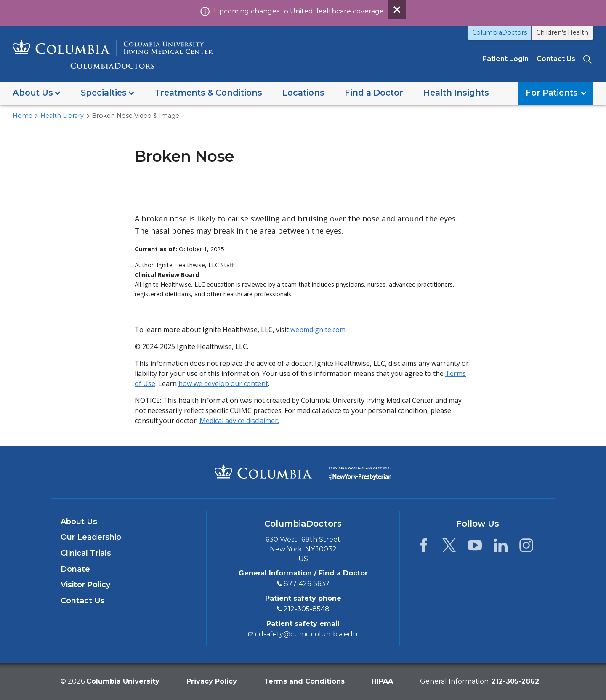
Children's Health (562, 32)
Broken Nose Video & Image (135, 116)
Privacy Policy (211, 681)
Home (22, 116)
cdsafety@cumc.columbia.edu (306, 634)
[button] (36, 93)
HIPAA (382, 681)
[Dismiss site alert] (397, 9)
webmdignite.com (318, 329)
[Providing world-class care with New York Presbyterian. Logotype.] (360, 471)
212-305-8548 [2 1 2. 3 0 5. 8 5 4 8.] (307, 609)
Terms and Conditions (304, 681)
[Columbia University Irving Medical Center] (263, 471)
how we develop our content (223, 383)
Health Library (62, 116)
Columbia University (122, 681)
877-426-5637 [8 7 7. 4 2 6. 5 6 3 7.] (307, 584)
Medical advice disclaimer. (239, 420)
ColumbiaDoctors (499, 32)
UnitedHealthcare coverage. (337, 11)
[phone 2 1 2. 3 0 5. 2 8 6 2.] (515, 681)
